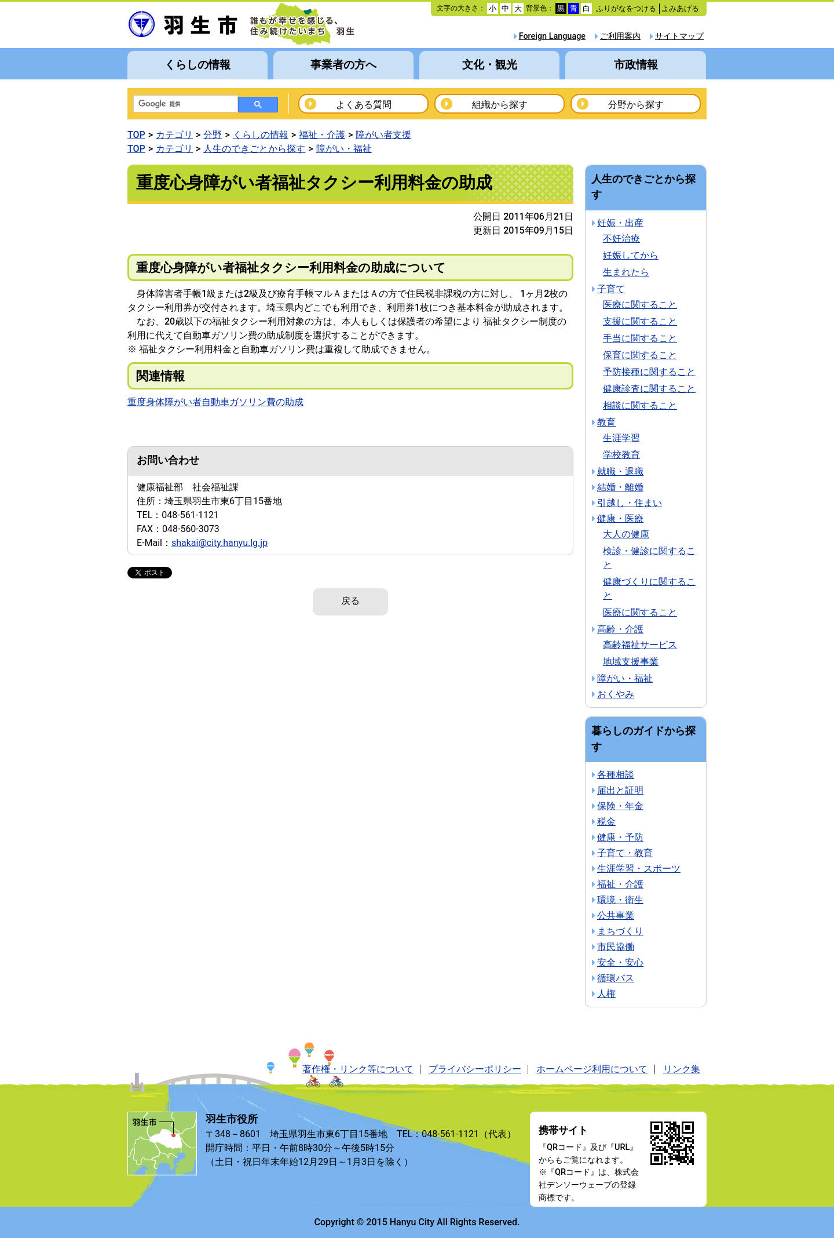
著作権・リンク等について (358, 1069)
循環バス (615, 978)
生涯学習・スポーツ (639, 868)
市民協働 (615, 946)
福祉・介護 (322, 134)
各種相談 (615, 774)
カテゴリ (174, 134)
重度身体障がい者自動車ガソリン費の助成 (215, 401)
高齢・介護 (620, 629)
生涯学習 (621, 437)
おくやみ (615, 694)
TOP (136, 134)
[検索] (184, 104)
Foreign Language (552, 36)
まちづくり (620, 931)
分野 (212, 134)
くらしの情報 (197, 64)
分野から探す (636, 104)
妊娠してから (631, 255)
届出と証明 (620, 790)
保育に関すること (640, 355)
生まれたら (626, 272)
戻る (350, 600)
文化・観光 (489, 64)
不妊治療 (621, 238)
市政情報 (636, 64)
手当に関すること (640, 338)
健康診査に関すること (649, 388)
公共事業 (615, 915)
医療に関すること (640, 304)
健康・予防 (620, 837)
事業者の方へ (343, 64)
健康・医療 (620, 518)
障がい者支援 (383, 134)
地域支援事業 (631, 661)
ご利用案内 (620, 36)
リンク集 (681, 1069)
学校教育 (621, 454)
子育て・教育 (625, 852)
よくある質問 (364, 104)
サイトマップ (679, 36)
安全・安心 (620, 962)
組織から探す (500, 104)
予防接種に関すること (649, 371)
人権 (606, 993)
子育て (611, 288)
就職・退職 (620, 471)
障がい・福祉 (344, 148)
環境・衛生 (620, 899)
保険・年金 (620, 805)
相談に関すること (640, 405)
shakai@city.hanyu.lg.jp (219, 542)
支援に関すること (640, 321)
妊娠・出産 (620, 222)
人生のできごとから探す (254, 148)
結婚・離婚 (620, 487)
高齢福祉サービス (640, 644)
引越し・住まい (629, 502)
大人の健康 (626, 534)
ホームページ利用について (592, 1069)
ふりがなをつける (626, 8)
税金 (606, 821)
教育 (606, 422)
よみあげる (680, 8)
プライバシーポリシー (475, 1069)
